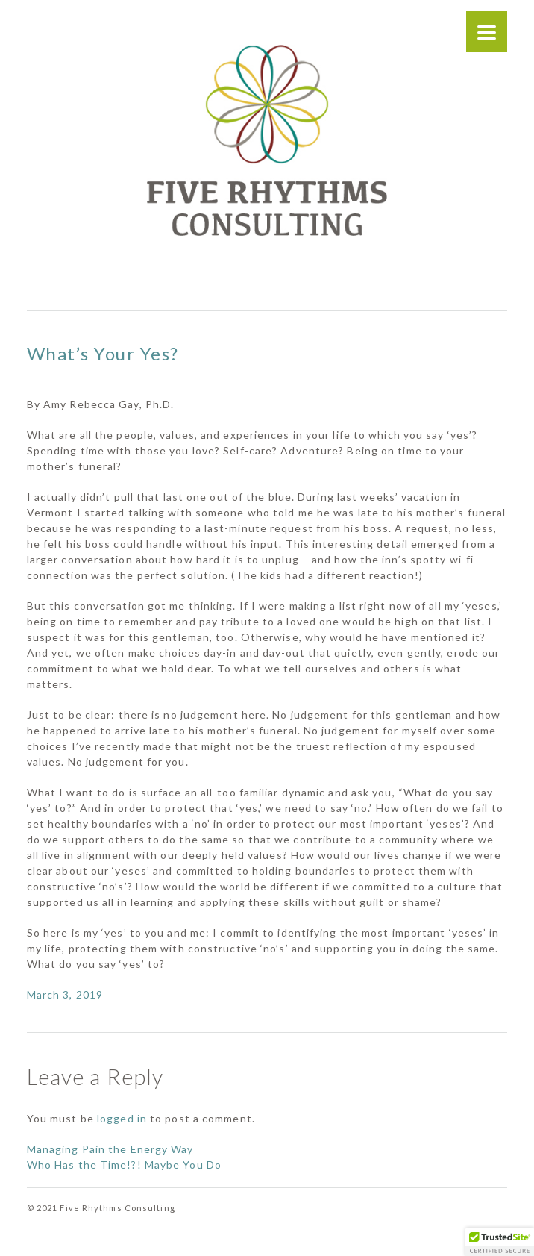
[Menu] (486, 31)
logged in (122, 1118)
